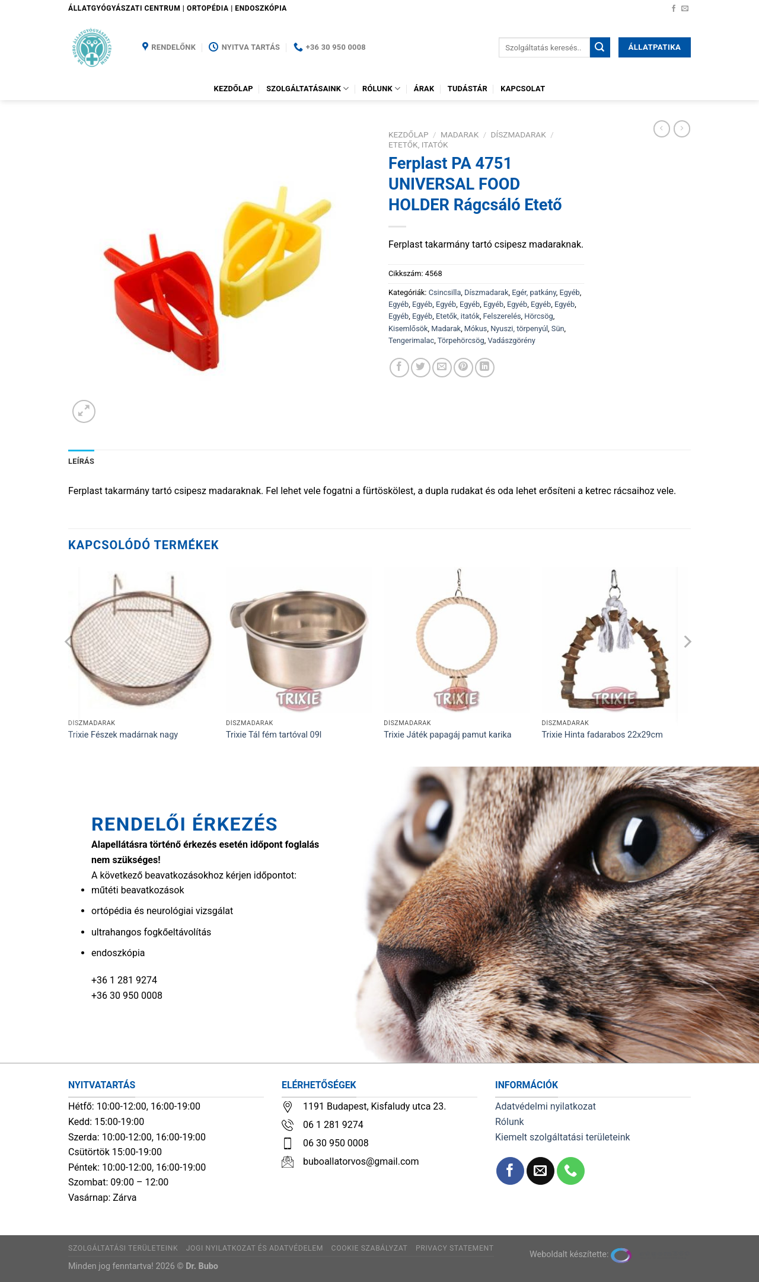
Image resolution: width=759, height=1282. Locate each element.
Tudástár (467, 88)
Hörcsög (538, 316)
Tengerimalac (411, 340)
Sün (558, 328)
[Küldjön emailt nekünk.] (684, 9)
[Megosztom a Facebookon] (399, 367)
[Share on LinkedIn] (485, 367)
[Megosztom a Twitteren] (420, 367)
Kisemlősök (408, 328)
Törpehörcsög (461, 340)
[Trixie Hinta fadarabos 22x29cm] (615, 640)
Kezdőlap (233, 88)
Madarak (460, 134)
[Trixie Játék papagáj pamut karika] (457, 640)
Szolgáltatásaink (307, 88)
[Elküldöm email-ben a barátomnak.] (442, 367)
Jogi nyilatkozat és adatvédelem (254, 1248)
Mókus (475, 328)
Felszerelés (502, 316)
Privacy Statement (455, 1248)
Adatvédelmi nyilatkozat (545, 1106)
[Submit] (600, 47)
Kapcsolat (522, 88)
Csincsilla (445, 292)
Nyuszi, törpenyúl (519, 328)
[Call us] (571, 1171)
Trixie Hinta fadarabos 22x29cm (602, 735)
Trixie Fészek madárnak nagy (123, 735)
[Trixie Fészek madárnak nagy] (141, 640)
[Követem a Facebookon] (673, 9)
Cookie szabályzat (369, 1248)
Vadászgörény (511, 340)
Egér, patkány (534, 292)
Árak (424, 88)
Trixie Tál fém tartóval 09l (273, 735)
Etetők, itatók (418, 144)
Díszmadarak (518, 134)
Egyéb (570, 292)
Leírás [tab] (81, 461)
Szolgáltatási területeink (123, 1248)
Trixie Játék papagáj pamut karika (447, 735)
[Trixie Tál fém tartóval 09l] (299, 640)
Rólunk (381, 88)
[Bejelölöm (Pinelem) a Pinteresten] (463, 367)
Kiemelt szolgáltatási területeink (562, 1137)
